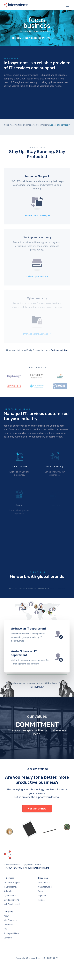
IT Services (9, 878)
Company (8, 911)
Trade (40, 891)
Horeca (41, 900)
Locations (8, 925)
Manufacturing (45, 887)
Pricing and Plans (11, 933)
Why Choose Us (10, 920)
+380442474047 (14, 868)
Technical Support (12, 882)
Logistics (42, 895)
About (6, 916)
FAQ (5, 929)
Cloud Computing (11, 900)
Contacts (8, 938)
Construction (44, 882)
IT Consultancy (10, 887)
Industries (43, 878)
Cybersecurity (10, 895)
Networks (8, 891)
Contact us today (37, 641)
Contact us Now (37, 808)
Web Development (12, 904)
